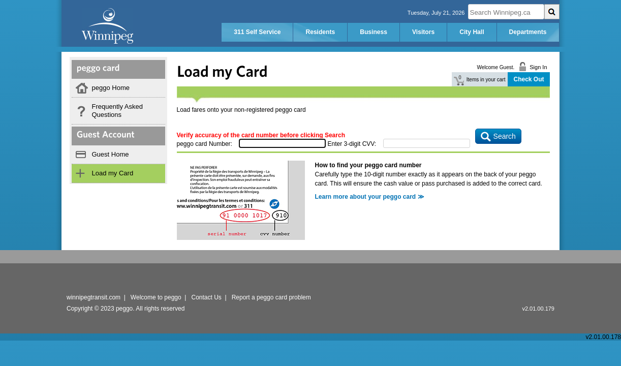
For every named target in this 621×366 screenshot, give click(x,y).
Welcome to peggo (156, 297)
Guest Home (110, 154)
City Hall (471, 32)
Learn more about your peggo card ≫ (369, 196)
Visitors (423, 32)
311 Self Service (257, 32)
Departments (528, 32)
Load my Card (113, 173)
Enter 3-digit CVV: (352, 143)
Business (373, 32)
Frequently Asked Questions (117, 110)
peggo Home (111, 88)
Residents (320, 32)
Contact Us (207, 297)
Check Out (528, 79)
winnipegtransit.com (93, 297)
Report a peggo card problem (271, 297)
